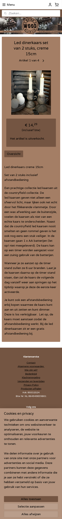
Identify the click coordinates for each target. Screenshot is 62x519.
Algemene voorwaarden (31, 366)
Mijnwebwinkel (42, 513)
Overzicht (14, 154)
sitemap (36, 507)
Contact (31, 362)
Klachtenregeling (31, 377)
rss (43, 507)
